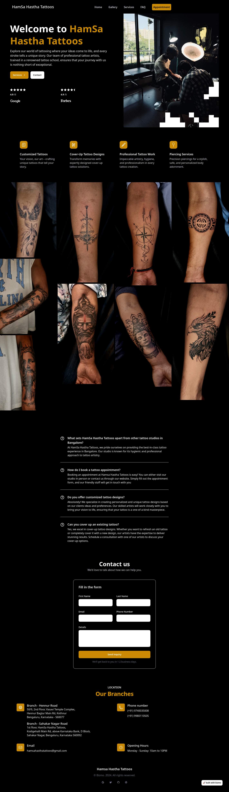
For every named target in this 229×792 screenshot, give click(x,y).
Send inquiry (114, 654)
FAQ (142, 7)
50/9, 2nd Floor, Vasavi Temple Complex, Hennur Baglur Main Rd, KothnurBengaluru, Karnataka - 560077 (51, 713)
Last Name (122, 596)
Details (82, 627)
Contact (37, 75)
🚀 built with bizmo (212, 782)
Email (82, 611)
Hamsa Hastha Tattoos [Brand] (114, 769)
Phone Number (124, 611)
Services (129, 7)
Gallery (113, 7)
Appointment (161, 7)
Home (98, 7)
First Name (84, 596)
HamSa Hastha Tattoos (33, 6)
